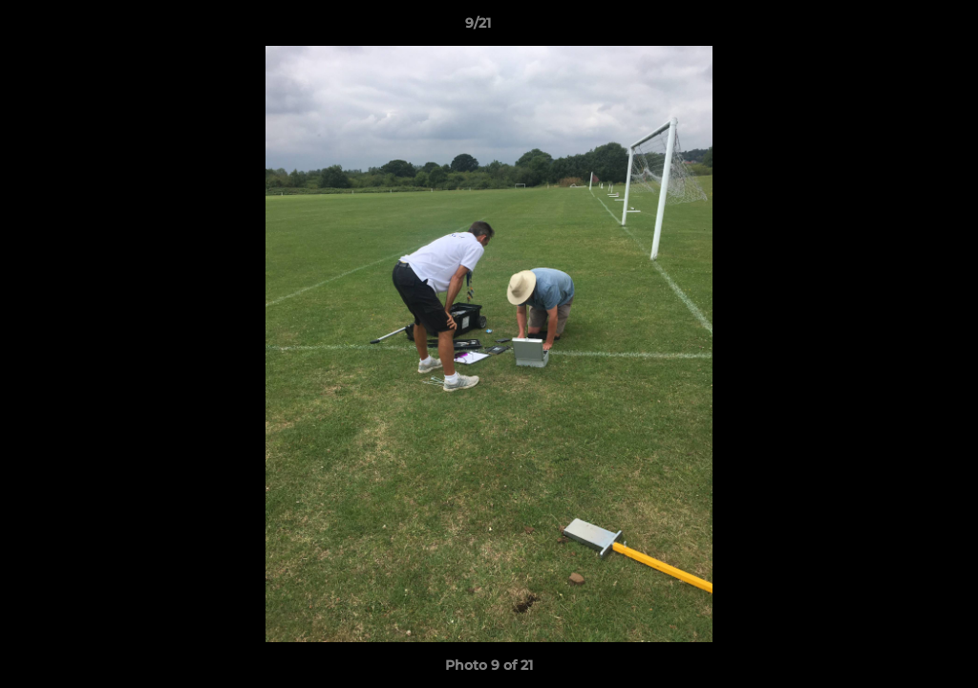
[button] (897, 27)
